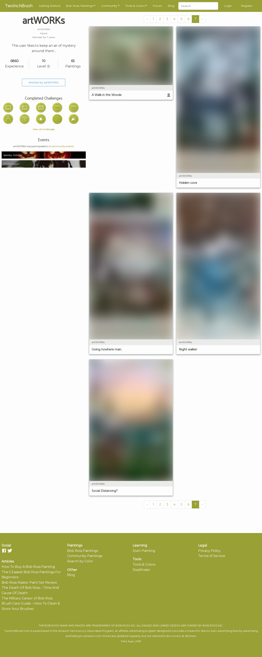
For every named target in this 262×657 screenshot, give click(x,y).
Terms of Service (211, 556)
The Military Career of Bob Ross (27, 598)
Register (247, 5)
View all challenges (44, 129)
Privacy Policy (209, 551)
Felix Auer (127, 641)
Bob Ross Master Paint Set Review (29, 582)
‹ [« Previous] (147, 19)
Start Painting (144, 551)
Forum (157, 5)
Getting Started (49, 5)
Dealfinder (141, 570)
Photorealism (11, 163)
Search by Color (80, 561)
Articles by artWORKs (44, 82)
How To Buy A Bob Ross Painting (28, 567)
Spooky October (13, 155)
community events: (62, 146)
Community (109, 5)
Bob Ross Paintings (79, 5)
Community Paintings (84, 556)
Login (228, 5)
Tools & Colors (135, 5)
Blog (171, 5)
